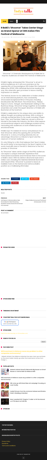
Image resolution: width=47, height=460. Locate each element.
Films (22, 37)
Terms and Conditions (9, 446)
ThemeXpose (26, 454)
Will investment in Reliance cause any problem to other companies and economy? (21, 352)
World (33, 37)
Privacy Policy (6, 441)
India (25, 37)
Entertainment (16, 37)
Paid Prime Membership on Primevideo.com (14, 333)
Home (4, 21)
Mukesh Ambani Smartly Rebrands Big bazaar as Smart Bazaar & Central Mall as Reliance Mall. (28, 370)
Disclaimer (5, 443)
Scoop (29, 37)
